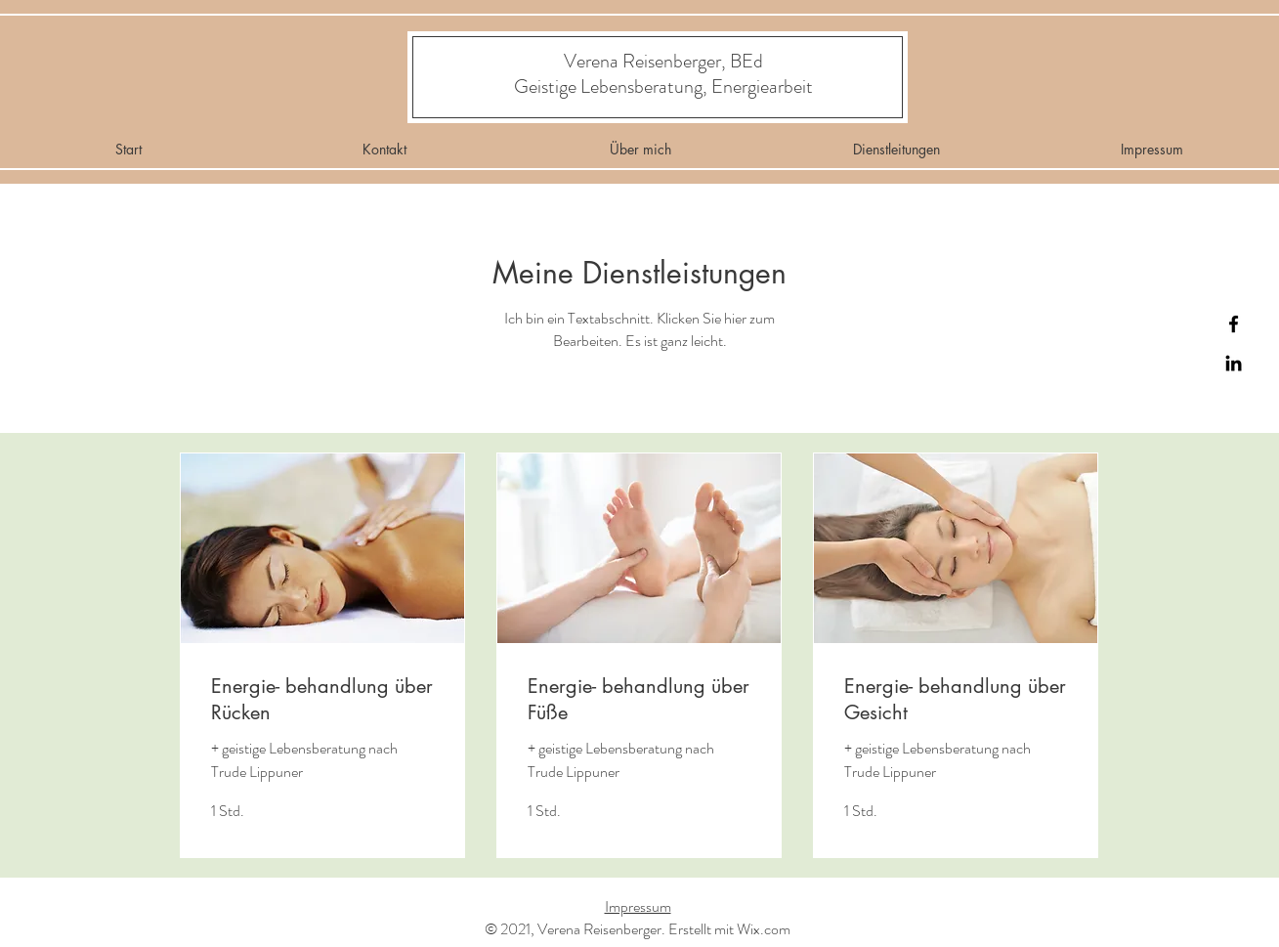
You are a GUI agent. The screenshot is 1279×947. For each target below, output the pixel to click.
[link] (322, 699)
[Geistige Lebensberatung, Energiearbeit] (664, 86)
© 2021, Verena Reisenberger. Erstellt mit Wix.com (637, 929)
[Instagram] (1233, 363)
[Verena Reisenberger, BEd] (663, 61)
